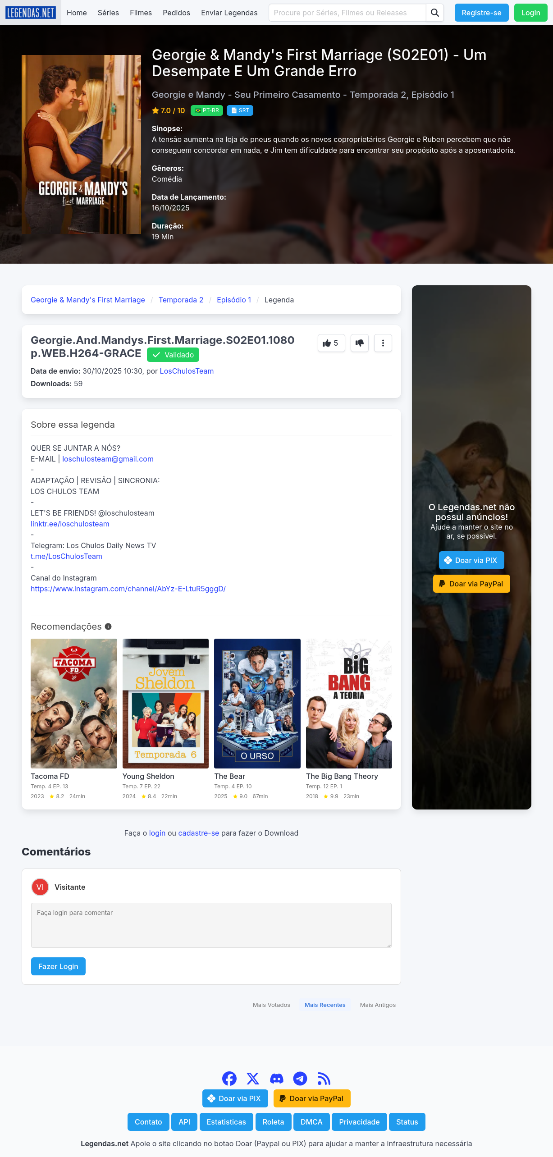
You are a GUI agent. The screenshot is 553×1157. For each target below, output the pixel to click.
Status (407, 1121)
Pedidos (176, 12)
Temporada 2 (181, 299)
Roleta (273, 1121)
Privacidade (359, 1121)
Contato (148, 1121)
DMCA (312, 1121)
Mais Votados (271, 1004)
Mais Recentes (325, 1004)
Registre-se (482, 12)
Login (530, 12)
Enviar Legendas (229, 12)
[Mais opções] (383, 343)
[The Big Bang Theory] (349, 719)
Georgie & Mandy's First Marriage (88, 299)
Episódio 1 (234, 299)
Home (77, 12)
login (157, 832)
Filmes (141, 12)
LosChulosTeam (187, 370)
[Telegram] (301, 1083)
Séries (108, 12)
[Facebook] (230, 1083)
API (184, 1121)
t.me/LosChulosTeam (66, 556)
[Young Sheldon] (166, 719)
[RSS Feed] (324, 1083)
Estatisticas (227, 1121)
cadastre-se (198, 832)
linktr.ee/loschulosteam (70, 523)
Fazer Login (58, 966)
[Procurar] (435, 13)
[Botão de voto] (332, 343)
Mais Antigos (378, 1004)
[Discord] (278, 1083)
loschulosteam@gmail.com (108, 458)
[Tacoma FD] (74, 719)
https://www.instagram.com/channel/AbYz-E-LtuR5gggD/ (128, 588)
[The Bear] (257, 719)
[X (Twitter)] (254, 1083)
